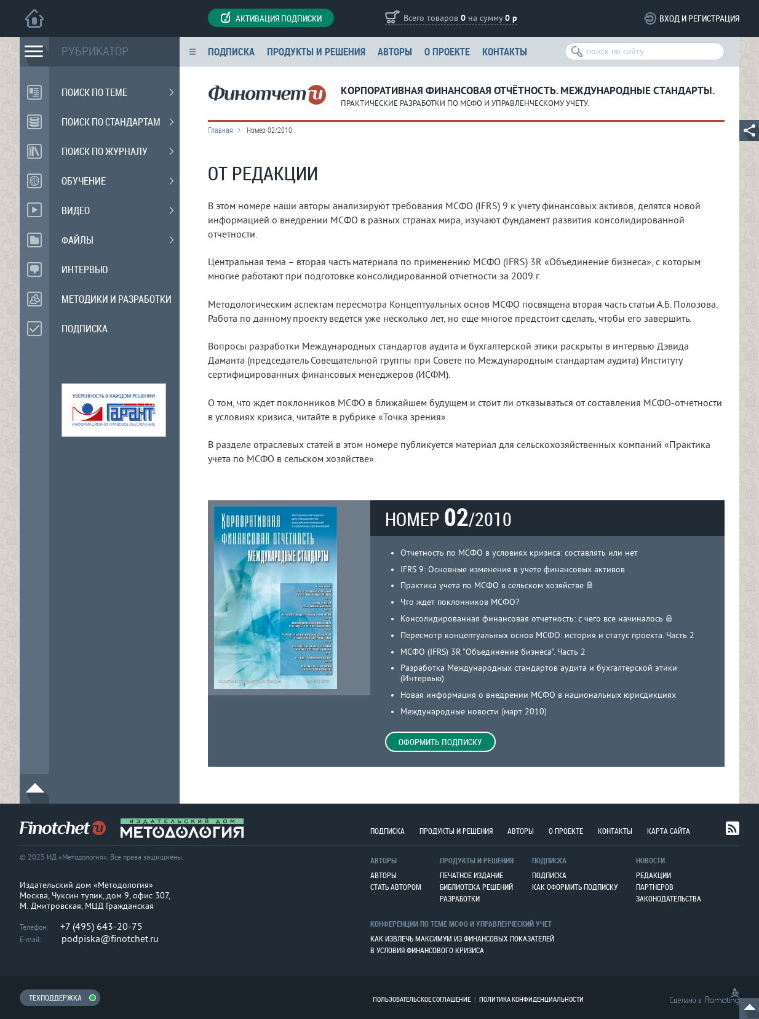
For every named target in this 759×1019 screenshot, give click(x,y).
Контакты (504, 51)
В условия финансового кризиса (427, 950)
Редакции (653, 875)
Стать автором (395, 887)
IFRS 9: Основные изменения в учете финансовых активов (512, 569)
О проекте (447, 51)
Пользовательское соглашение (422, 999)
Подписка (231, 51)
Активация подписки (271, 18)
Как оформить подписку (575, 887)
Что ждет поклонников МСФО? (459, 602)
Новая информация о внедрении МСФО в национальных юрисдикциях (538, 695)
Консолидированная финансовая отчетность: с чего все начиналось (531, 618)
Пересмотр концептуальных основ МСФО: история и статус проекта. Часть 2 (547, 635)
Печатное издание (471, 875)
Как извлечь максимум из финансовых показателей (462, 938)
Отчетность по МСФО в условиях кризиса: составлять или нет (519, 552)
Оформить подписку (440, 742)
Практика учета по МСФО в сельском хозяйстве (492, 585)
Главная (220, 130)
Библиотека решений (476, 887)
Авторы (395, 51)
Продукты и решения (316, 51)
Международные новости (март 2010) (473, 711)
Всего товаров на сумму (460, 19)
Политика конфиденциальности (531, 999)
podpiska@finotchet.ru (110, 939)
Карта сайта (668, 831)
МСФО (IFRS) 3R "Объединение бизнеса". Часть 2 (493, 652)
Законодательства (668, 898)
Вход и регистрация (699, 18)
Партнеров (655, 887)
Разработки (460, 898)
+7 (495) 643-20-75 (101, 926)
